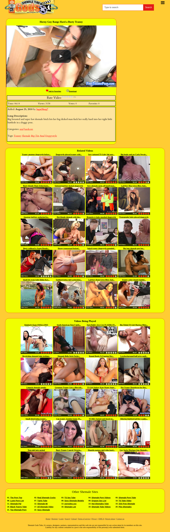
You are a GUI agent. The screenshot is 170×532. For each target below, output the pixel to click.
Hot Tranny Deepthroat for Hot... (134, 388)
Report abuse (110, 519)
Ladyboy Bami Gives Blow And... (101, 280)
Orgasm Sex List (99, 501)
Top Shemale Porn (18, 510)
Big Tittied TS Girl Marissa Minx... (134, 325)
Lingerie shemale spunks (36, 388)
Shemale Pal (15, 504)
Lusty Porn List (17, 501)
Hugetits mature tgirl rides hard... (101, 450)
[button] (61, 56)
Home (48, 519)
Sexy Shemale (43, 510)
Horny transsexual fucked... (69, 248)
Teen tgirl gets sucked (36, 450)
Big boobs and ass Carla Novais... (134, 155)
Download (71, 91)
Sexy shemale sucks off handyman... (101, 186)
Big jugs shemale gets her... (133, 248)
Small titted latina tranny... (36, 419)
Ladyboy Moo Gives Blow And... (134, 186)
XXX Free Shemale (127, 504)
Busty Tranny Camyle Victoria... (69, 450)
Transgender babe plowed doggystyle (134, 217)
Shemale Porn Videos (101, 498)
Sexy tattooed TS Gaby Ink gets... (101, 155)
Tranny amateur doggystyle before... (36, 155)
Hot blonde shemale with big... (69, 217)
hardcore (28, 129)
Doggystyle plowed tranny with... (69, 155)
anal (22, 129)
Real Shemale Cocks (46, 498)
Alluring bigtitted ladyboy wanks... (134, 419)
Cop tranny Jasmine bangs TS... (69, 419)
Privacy (94, 519)
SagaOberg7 (42, 109)
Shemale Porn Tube (127, 498)
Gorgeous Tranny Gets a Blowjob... (69, 388)
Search (148, 7)
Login (61, 519)
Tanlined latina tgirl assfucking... (69, 280)
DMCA (101, 519)
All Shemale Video (45, 507)
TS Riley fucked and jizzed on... (101, 419)
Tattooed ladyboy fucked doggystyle (69, 186)
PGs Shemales (125, 507)
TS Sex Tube (69, 498)
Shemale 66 (42, 504)
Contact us (120, 519)
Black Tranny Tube (18, 507)
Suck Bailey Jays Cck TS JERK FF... (101, 325)
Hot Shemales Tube (100, 504)
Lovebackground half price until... (133, 356)
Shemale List (70, 507)
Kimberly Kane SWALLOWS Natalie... (36, 325)
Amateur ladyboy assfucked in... (36, 217)
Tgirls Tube (42, 501)
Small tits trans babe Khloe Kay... (36, 280)
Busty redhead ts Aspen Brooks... (36, 248)
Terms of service (84, 519)
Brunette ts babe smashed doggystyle (101, 217)
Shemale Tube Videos (101, 507)
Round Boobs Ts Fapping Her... (101, 356)
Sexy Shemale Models (74, 501)
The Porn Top (16, 498)
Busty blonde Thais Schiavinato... (36, 186)
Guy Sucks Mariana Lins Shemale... (134, 450)
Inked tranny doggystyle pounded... (101, 248)
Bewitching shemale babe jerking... (36, 356)
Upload (74, 519)
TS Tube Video (125, 501)
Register (55, 519)
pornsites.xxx (70, 504)
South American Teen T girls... (69, 325)
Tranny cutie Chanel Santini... (134, 280)
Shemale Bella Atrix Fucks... (69, 356)
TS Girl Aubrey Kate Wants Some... (101, 388)
